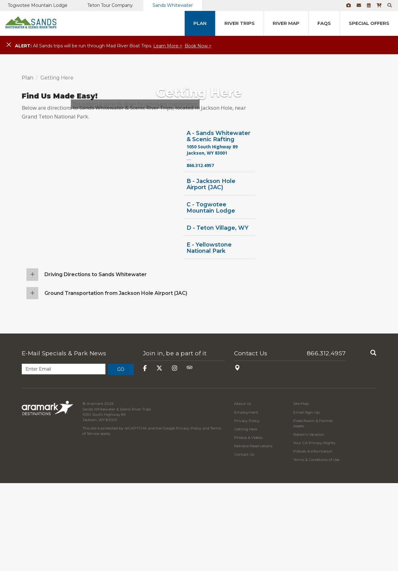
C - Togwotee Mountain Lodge (211, 295)
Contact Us (250, 441)
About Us (242, 491)
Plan (199, 23)
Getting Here (245, 516)
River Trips (239, 23)
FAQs (324, 23)
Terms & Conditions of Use (316, 547)
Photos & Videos (248, 525)
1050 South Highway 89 (212, 235)
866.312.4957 (326, 441)
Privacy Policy (188, 516)
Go (120, 457)
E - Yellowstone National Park (209, 335)
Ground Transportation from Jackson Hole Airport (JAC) (115, 381)
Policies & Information (312, 539)
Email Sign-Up (306, 499)
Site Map (301, 491)
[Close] (8, 45)
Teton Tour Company (110, 5)
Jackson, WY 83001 (207, 241)
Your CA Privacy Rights (314, 530)
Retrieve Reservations (253, 533)
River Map (286, 23)
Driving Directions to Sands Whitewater (95, 362)
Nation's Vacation (308, 522)
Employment (246, 499)
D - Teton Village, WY (217, 315)
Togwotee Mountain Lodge (37, 5)
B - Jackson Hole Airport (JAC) (211, 272)
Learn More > (167, 46)
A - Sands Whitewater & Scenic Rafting (218, 223)
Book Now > (198, 46)
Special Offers (369, 23)
